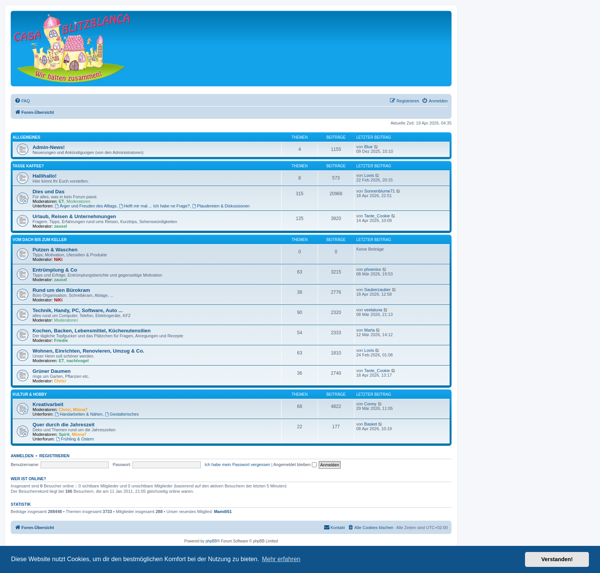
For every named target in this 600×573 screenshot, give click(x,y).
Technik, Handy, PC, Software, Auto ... (78, 310)
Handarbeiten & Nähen (79, 414)
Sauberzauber (377, 289)
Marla (369, 330)
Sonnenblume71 (379, 191)
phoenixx (372, 269)
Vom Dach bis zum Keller (40, 240)
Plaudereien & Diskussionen (220, 206)
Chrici (60, 381)
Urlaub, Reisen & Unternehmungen (74, 216)
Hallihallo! (45, 176)
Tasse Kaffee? (28, 166)
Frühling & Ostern (75, 439)
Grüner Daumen (52, 371)
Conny (370, 403)
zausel (60, 226)
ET (61, 201)
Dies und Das (49, 191)
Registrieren (54, 455)
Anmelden (22, 455)
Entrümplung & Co (55, 270)
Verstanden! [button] (557, 559)
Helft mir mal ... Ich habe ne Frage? (154, 206)
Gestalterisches (122, 414)
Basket (370, 424)
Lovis (369, 175)
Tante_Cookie (377, 216)
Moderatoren (78, 201)
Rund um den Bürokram (61, 290)
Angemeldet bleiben (294, 464)
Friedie (61, 340)
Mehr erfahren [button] (281, 559)
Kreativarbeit (48, 404)
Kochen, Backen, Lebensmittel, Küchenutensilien (92, 330)
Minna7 (80, 409)
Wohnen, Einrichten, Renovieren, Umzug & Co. (88, 351)
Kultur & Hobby (30, 394)
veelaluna (373, 310)
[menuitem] (22, 100)
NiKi (58, 259)
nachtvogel (78, 360)
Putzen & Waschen (55, 250)
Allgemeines (26, 137)
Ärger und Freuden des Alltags (85, 206)
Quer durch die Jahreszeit (64, 424)
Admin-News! (49, 147)
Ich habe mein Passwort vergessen (237, 464)
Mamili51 (223, 511)
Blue (368, 146)
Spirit (64, 434)
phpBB (211, 541)
